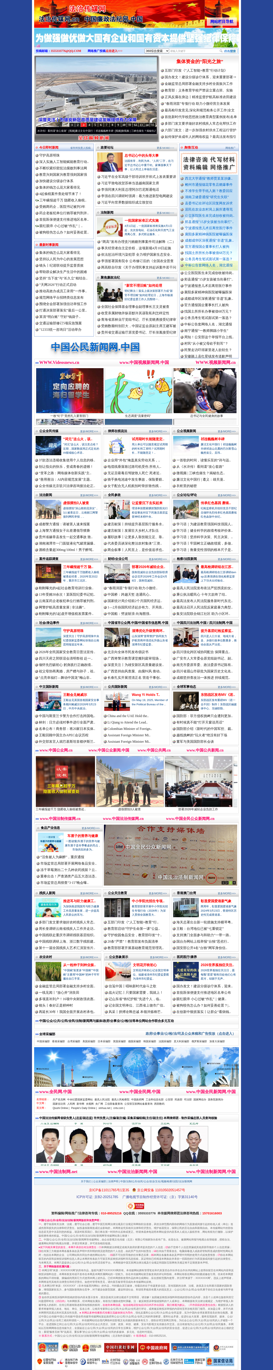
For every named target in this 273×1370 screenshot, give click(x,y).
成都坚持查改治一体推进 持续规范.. (203, 677)
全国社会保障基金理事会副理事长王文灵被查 (135, 307)
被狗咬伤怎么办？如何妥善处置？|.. (203, 1005)
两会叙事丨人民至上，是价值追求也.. (135, 550)
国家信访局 (59, 1103)
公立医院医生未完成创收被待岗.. (209, 215)
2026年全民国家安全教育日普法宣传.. (67, 652)
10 (123, 125)
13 (141, 125)
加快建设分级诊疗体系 (56, 181)
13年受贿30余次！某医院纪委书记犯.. (67, 594)
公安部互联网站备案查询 (138, 1103)
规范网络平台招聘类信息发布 (61, 297)
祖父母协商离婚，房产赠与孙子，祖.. (67, 671)
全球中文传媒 (69, 12)
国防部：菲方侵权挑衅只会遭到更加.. (204, 716)
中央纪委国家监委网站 (80, 1099)
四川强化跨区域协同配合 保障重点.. (203, 652)
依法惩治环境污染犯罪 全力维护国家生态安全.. (136, 254)
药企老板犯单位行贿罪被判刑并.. (64, 213)
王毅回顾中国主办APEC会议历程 (64, 735)
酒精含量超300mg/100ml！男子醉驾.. (66, 550)
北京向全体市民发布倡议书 (127, 652)
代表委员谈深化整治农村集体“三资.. (134, 543)
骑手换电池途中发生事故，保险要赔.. (135, 479)
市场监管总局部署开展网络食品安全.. (68, 863)
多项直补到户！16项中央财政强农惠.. (67, 999)
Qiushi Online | (61, 1108)
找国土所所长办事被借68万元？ (209, 253)
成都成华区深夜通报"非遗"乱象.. (209, 240)
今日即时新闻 (48, 147)
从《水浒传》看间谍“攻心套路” (54, 130)
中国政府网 (137, 1099)
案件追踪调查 (48, 559)
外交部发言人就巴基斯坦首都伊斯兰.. (67, 741)
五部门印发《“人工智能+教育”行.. (132, 922)
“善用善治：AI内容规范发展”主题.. (65, 479)
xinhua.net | (105, 1108)
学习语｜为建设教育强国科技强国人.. (204, 524)
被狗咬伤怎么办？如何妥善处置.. (64, 232)
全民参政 (114, 495)
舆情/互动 (191, 147)
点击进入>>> (114, 51)
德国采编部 (134, 1041)
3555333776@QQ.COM (66, 51)
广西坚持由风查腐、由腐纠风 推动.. (134, 671)
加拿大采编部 (217, 1041)
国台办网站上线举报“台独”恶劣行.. (202, 941)
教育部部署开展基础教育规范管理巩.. (135, 948)
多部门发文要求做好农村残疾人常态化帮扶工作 (200, 123)
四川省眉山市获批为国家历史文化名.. (204, 671)
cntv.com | (119, 1108)
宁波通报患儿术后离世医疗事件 (209, 228)
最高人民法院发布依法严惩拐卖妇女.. (204, 588)
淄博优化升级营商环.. (148, 631)
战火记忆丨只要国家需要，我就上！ (136, 992)
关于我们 (86, 1181)
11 (129, 125)
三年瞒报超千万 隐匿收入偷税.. (60, 200)
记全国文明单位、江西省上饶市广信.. (137, 1005)
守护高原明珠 (49, 155)
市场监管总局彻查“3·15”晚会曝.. (64, 882)
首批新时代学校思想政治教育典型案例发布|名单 (201, 117)
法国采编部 (165, 1041)
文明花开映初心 (145, 965)
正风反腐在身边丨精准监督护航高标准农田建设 (200, 97)
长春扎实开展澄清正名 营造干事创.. (134, 677)
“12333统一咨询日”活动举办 (60, 329)
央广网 (99, 1103)
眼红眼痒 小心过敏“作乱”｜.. (59, 226)
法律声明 (113, 1181)
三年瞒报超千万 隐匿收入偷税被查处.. (68, 807)
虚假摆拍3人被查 (76, 503)
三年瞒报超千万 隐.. (78, 567)
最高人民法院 (102, 1099)
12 (135, 125)
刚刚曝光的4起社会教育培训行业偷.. (66, 588)
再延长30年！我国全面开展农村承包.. (67, 1012)
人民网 (71, 1103)
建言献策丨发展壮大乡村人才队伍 (133, 530)
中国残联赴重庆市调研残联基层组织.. (67, 935)
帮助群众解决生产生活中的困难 (63, 272)
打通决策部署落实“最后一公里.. (63, 310)
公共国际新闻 (117, 686)
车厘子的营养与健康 (82, 836)
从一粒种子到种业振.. (79, 965)
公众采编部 (99, 1181)
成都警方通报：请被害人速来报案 (64, 524)
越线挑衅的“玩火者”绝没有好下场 (201, 735)
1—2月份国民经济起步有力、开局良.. (135, 607)
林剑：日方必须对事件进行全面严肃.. (67, 722)
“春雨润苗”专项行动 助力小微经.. (132, 588)
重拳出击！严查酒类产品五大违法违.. (68, 876)
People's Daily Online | (84, 1108)
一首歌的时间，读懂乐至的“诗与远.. (203, 460)
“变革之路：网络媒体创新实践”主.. (65, 473)
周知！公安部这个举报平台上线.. (209, 340)
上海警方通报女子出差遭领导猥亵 (64, 530)
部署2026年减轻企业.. (148, 567)
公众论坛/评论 (187, 495)
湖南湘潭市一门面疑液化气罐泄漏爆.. (67, 543)
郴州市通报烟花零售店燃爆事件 (209, 184)
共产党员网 (59, 1099)
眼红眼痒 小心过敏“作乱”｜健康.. (201, 999)
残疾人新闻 (47, 893)
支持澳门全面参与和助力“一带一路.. (203, 935)
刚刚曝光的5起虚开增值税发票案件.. (66, 614)
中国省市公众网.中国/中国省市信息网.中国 (138, 622)
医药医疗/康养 (187, 957)
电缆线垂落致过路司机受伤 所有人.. (134, 466)
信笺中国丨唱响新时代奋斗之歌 (132, 986)
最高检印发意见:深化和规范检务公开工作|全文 (200, 110)
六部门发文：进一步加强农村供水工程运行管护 (200, 130)
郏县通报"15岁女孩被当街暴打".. (209, 222)
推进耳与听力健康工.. (79, 901)
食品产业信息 (50, 828)
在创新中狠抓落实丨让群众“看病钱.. (203, 1012)
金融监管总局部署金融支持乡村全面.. (67, 986)
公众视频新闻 (186, 431)
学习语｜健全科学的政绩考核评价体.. (204, 530)
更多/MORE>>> (165, 147)
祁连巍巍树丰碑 (213, 439)
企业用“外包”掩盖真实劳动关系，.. (133, 460)
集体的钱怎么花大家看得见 (59, 187)
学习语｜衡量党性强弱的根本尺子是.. (204, 550)
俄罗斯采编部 (199, 1041)
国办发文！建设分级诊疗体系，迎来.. (204, 986)
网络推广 (230, 147)
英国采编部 (119, 1041)
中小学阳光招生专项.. (148, 901)
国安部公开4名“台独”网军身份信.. (201, 948)
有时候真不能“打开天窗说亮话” (200, 722)
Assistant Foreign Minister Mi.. (128, 735)
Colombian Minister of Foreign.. (129, 729)
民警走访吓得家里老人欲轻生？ (208, 353)
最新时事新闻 (48, 245)
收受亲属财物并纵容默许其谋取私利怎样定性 (135, 313)
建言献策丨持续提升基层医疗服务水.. (135, 524)
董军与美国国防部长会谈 (195, 741)
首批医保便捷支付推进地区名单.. (64, 219)
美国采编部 (89, 1041)
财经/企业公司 (118, 559)
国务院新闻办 (215, 1099)
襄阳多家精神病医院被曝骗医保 (209, 234)
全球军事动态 (186, 686)
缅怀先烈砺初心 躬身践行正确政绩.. (66, 665)
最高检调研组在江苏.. (217, 567)
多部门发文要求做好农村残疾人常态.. (67, 922)
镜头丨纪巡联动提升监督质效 (61, 265)
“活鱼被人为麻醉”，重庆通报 (62, 857)
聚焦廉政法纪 (110, 277)
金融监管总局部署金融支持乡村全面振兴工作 (199, 84)
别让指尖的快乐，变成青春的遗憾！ (66, 466)
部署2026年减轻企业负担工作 (206, 807)
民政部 (178, 1099)
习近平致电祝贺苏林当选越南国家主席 (130, 183)
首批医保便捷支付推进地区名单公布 (203, 992)
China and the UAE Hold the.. (128, 716)
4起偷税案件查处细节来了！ (60, 194)
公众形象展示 (118, 957)
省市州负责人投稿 (80, 147)
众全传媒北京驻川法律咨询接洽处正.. (67, 486)
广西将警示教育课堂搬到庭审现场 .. (134, 658)
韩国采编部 (149, 1041)
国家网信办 (199, 1099)
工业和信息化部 (155, 1099)
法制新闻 (107, 212)
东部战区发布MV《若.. (218, 695)
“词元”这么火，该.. (77, 439)
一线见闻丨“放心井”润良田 (59, 992)
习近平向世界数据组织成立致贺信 (126, 202)
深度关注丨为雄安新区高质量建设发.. (135, 665)
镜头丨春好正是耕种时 (56, 1005)
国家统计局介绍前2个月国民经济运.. (134, 601)
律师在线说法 (117, 431)
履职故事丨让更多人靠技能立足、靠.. (135, 537)
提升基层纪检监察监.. (217, 631)
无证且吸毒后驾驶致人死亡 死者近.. (134, 473)
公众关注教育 (117, 893)
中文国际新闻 (48, 686)
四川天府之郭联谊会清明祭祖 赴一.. (66, 658)
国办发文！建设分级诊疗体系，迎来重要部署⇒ (200, 77)
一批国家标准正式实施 (142, 220)
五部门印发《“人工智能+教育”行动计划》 (196, 70)
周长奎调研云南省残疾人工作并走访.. (67, 928)
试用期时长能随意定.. (148, 439)
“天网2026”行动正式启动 (57, 284)
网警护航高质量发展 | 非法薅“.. (62, 607)
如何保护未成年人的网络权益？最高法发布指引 (200, 137)
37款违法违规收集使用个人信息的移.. (67, 460)
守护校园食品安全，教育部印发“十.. (134, 935)
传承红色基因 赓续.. (216, 503)
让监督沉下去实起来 (147, 503)
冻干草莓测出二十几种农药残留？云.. (68, 870)
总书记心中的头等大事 (142, 155)
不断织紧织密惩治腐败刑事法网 (63, 168)
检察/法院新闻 (187, 559)
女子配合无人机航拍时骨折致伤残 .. (134, 486)
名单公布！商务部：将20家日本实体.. (67, 729)
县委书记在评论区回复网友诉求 (209, 203)
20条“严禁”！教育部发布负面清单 (132, 941)
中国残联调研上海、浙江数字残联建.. (67, 941)
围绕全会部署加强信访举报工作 (63, 304)
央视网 (90, 1103)
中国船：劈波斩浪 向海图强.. (129, 614)
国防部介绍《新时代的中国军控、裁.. (204, 729)
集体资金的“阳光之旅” (199, 61)
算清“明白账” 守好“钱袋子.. (59, 317)
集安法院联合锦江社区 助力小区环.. (203, 614)
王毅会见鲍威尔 (75, 695)
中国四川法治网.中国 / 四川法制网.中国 (204, 622)
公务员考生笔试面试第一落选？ (209, 259)
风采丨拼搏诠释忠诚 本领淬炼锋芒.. (135, 1012)
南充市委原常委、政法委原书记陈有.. (204, 665)
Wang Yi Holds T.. (146, 695)
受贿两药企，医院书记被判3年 (62, 206)
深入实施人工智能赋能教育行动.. (64, 162)
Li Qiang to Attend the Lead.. (127, 722)
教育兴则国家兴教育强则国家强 (63, 174)
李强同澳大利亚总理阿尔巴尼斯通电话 (130, 189)
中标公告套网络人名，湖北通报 (209, 265)
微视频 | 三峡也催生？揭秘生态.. (200, 473)
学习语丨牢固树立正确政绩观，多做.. (204, 543)
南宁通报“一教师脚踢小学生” (206, 334)
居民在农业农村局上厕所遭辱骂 (209, 209)
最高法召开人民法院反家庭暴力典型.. (204, 607)
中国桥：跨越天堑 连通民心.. (129, 594)
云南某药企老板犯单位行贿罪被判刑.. (67, 601)
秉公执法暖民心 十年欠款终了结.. (201, 594)
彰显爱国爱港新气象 (216, 901)
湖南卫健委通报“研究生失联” (207, 197)
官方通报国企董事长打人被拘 (207, 246)
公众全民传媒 (48, 431)
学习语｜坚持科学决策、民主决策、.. (204, 537)
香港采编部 (58, 1041)
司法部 (188, 1099)
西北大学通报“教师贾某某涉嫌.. (208, 178)
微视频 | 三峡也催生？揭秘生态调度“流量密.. (151, 130)
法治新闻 (45, 495)
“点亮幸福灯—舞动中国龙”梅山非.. (65, 677)
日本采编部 (104, 1041)
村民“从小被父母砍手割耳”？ (206, 347)
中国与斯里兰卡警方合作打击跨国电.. (67, 716)
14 (146, 125)
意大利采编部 (181, 1041)
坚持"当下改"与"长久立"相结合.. (63, 278)
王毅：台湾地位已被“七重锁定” (200, 928)
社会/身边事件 (49, 622)
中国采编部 (43, 1041)
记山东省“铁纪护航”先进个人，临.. (135, 999)
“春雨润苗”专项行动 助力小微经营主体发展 (197, 103)
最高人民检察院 (120, 1099)
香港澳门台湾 (186, 893)
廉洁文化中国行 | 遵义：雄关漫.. (200, 479)
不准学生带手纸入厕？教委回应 (209, 191)
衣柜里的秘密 (186, 486)
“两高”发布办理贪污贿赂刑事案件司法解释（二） (138, 242)
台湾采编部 (73, 1041)
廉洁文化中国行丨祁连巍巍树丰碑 (99, 130)
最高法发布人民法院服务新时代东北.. (204, 601)
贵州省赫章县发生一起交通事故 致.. (66, 537)
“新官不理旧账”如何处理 (143, 285)
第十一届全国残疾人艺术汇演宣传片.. (67, 948)
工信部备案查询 (114, 1103)
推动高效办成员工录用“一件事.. (63, 291)
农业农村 (45, 957)
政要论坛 (107, 147)
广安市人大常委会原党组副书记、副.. (204, 658)
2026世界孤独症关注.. (217, 965)
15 (152, 125)
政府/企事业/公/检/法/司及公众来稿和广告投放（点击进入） (191, 1033)
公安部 (169, 1099)
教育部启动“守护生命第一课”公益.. (133, 928)
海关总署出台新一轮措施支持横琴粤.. (204, 922)
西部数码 (159, 1103)
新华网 (80, 1103)
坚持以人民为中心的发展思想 (61, 259)
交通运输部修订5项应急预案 (60, 323)
